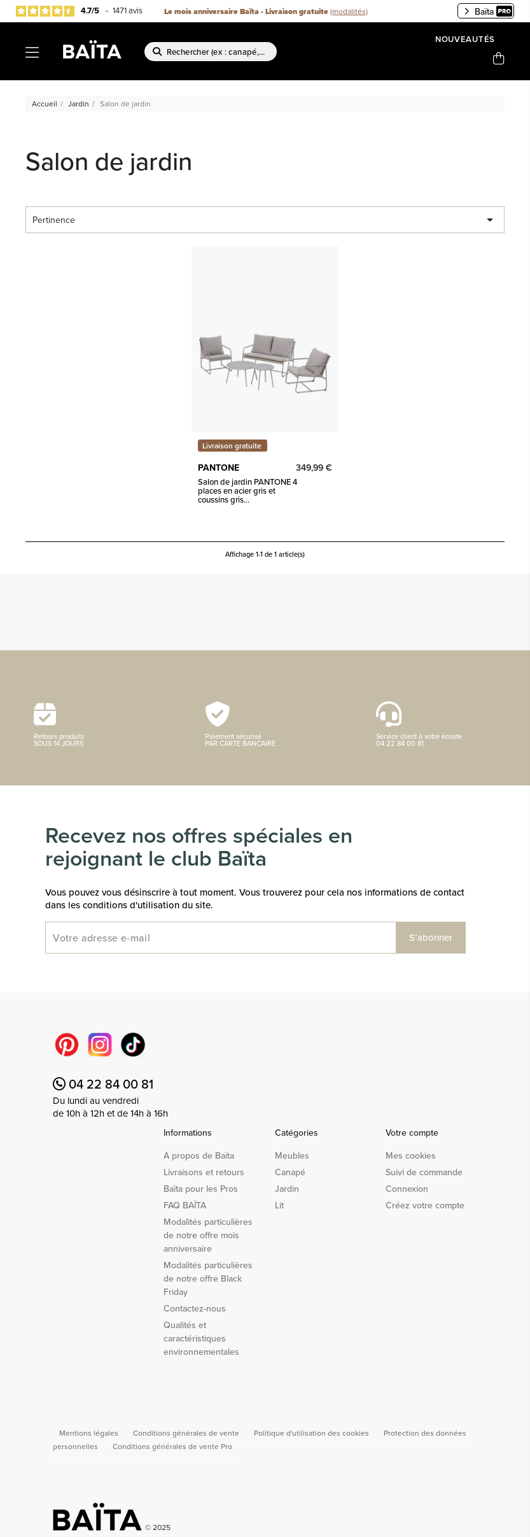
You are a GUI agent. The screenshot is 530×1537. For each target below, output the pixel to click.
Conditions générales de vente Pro (172, 1446)
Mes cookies (411, 1155)
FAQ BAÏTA (185, 1205)
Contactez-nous (195, 1308)
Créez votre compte (425, 1205)
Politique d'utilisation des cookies (312, 1432)
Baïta (488, 11)
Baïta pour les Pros (201, 1188)
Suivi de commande (424, 1172)
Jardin (287, 1188)
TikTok (133, 1044)
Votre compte (412, 1132)
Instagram (100, 1044)
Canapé (290, 1172)
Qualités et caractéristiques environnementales (201, 1338)
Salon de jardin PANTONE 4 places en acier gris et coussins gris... (247, 490)
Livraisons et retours (204, 1172)
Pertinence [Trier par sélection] (265, 219)
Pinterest (67, 1044)
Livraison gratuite (232, 445)
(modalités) (349, 11)
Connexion (407, 1188)
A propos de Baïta (199, 1155)
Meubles (292, 1155)
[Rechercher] (210, 51)
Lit (279, 1205)
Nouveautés (465, 39)
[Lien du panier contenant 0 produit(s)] (499, 59)
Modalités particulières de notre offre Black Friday (208, 1278)
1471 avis (128, 10)
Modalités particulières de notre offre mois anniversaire (208, 1235)
